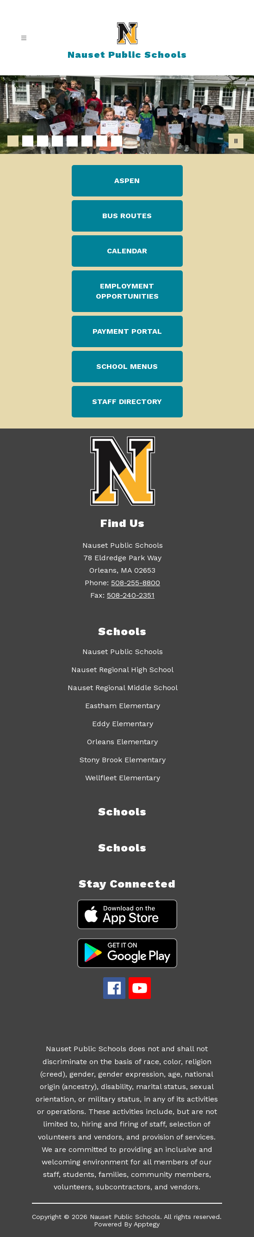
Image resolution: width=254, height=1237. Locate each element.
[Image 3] (42, 141)
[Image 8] (116, 141)
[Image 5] (72, 141)
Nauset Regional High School (122, 669)
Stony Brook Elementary (123, 759)
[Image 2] (27, 141)
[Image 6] (87, 141)
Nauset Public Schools (122, 651)
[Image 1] (13, 141)
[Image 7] (101, 141)
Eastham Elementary (122, 705)
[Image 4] (57, 141)
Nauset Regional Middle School (123, 687)
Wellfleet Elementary (122, 777)
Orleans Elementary (122, 741)
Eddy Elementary (122, 723)
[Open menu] (24, 38)
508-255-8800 (135, 582)
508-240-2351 (131, 595)
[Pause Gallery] (236, 141)
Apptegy (147, 1224)
